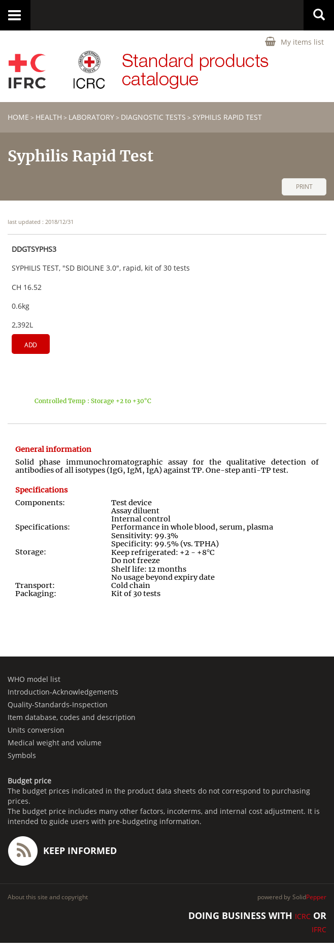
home (18, 117)
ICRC (303, 916)
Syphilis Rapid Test (227, 117)
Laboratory (91, 117)
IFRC (319, 929)
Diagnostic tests (153, 117)
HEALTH (49, 117)
